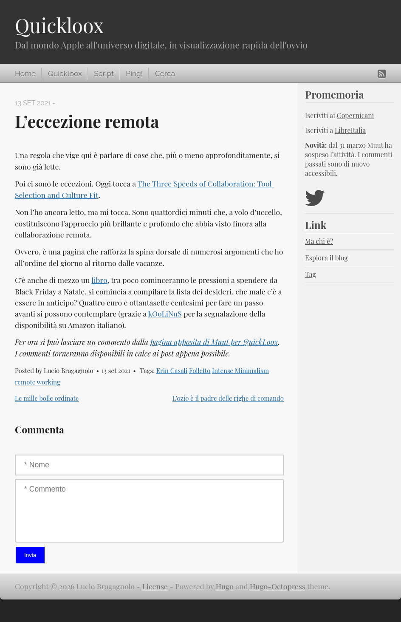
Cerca (165, 73)
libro (99, 280)
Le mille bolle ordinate (47, 398)
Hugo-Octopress (277, 586)
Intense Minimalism (240, 370)
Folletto (199, 370)
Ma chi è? (319, 241)
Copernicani (355, 115)
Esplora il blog (326, 257)
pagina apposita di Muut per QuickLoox (214, 342)
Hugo (225, 586)
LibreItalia (350, 130)
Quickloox (59, 25)
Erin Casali (171, 370)
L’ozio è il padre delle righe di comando (228, 398)
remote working (37, 382)
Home (25, 73)
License (155, 586)
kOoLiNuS (165, 313)
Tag (310, 274)
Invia (30, 555)
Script (103, 73)
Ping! (134, 73)
